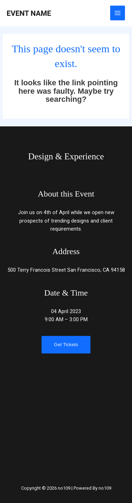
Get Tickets (66, 344)
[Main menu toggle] (117, 13)
